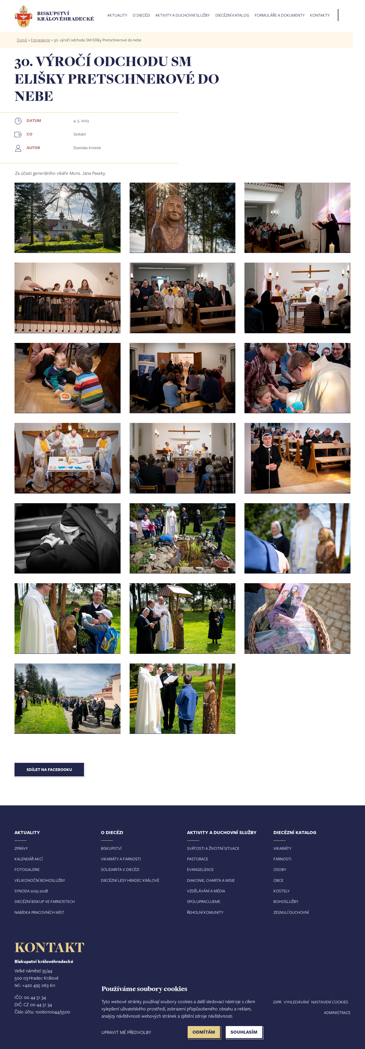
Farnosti (282, 859)
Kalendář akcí (29, 859)
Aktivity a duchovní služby (182, 15)
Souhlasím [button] (244, 1032)
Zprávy (21, 848)
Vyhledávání (296, 1002)
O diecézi (141, 15)
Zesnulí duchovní (291, 912)
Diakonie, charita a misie (211, 880)
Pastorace (197, 859)
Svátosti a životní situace (213, 848)
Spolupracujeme (203, 901)
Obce (278, 880)
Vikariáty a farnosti (121, 859)
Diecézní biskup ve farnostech (45, 901)
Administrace (337, 1012)
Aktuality (117, 15)
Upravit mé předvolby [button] (126, 1032)
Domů (22, 40)
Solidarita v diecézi (120, 869)
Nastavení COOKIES (329, 1002)
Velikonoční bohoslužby (40, 880)
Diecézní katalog (232, 15)
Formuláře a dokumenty (280, 15)
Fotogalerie (40, 40)
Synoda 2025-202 (30, 891)
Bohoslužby (285, 901)
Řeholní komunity (205, 912)
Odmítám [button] (203, 1032)
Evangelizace (200, 869)
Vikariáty (282, 848)
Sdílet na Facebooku (49, 769)
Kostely (281, 891)
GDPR (276, 1002)
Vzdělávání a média (206, 891)
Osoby (279, 869)
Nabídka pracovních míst (39, 912)
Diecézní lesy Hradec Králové (130, 880)
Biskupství (111, 848)
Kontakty (320, 15)
